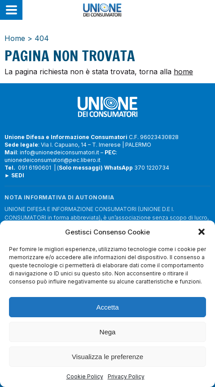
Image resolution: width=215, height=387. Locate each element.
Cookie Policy (84, 376)
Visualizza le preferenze (107, 356)
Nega (108, 332)
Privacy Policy (126, 376)
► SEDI (14, 175)
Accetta (107, 307)
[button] (201, 231)
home (183, 71)
